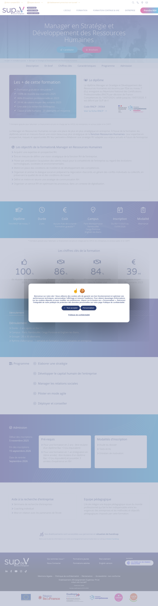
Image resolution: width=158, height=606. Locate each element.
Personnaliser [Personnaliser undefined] (88, 308)
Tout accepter (71, 308)
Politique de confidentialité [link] (79, 315)
